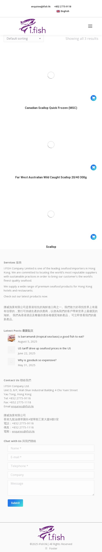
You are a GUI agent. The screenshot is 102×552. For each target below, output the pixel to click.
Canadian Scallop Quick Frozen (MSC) (51, 108)
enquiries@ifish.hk (22, 406)
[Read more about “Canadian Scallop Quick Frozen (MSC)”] (93, 98)
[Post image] (11, 338)
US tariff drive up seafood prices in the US (44, 348)
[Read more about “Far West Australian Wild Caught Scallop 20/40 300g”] (93, 167)
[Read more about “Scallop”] (93, 237)
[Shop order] (24, 38)
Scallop (51, 247)
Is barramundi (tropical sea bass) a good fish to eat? (51, 336)
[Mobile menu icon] (90, 26)
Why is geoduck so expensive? (37, 360)
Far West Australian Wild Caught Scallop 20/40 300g (51, 177)
